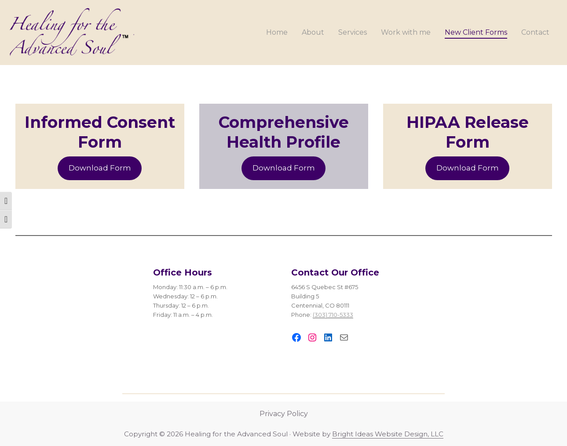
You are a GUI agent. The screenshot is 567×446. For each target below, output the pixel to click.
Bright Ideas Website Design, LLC (387, 434)
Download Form (100, 167)
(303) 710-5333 (333, 314)
